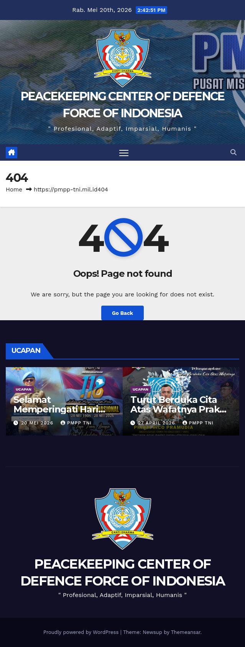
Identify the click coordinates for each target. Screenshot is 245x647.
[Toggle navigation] (124, 152)
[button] (233, 152)
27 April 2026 (157, 423)
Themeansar (186, 632)
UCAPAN (23, 389)
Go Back (122, 313)
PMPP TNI (76, 423)
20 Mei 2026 (38, 423)
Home (14, 189)
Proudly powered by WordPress (81, 632)
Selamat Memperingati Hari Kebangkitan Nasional (63, 409)
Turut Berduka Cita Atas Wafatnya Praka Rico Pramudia (177, 409)
